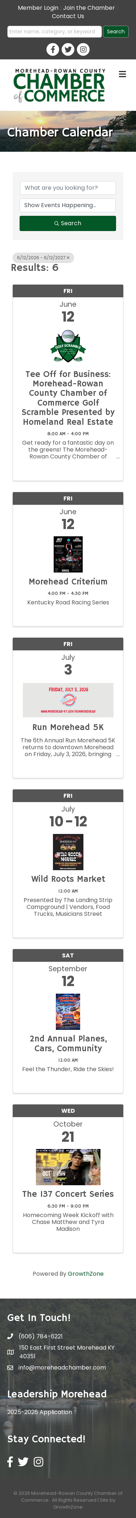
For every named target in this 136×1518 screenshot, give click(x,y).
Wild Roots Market (68, 879)
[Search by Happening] (68, 205)
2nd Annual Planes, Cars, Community (68, 1043)
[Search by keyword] (68, 188)
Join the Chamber (89, 8)
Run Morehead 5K (68, 727)
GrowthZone (86, 1274)
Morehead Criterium (68, 582)
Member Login (38, 8)
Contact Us (68, 16)
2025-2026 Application (39, 1412)
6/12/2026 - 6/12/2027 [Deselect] (43, 258)
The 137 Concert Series (68, 1194)
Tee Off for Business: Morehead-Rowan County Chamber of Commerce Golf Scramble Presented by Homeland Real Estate (68, 398)
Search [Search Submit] (67, 223)
